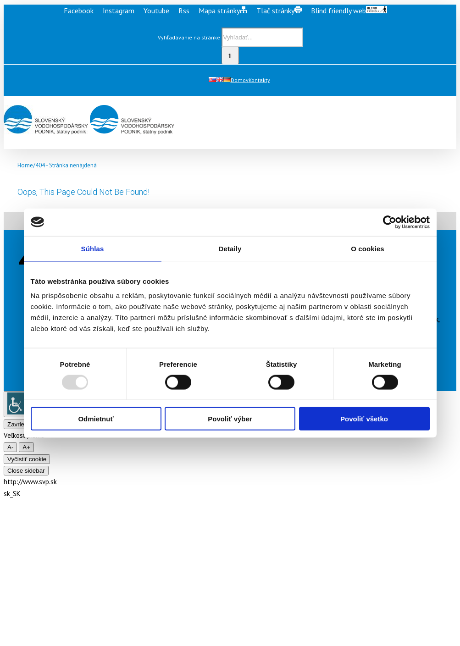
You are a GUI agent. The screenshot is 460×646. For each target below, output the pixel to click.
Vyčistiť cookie (26, 459)
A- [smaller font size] (10, 447)
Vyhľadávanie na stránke (189, 37)
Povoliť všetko (364, 419)
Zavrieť (17, 424)
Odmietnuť (95, 419)
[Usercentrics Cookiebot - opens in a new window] (389, 222)
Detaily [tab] (230, 248)
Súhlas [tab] (92, 248)
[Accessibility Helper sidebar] (18, 404)
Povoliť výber (230, 419)
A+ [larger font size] (26, 447)
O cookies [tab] (367, 248)
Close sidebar (26, 470)
